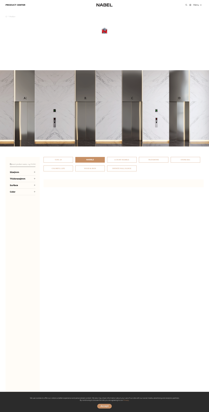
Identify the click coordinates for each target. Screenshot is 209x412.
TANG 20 (58, 160)
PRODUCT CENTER (15, 5)
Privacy (126, 400)
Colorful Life (58, 168)
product (12, 16)
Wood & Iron (90, 168)
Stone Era (185, 160)
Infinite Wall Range (121, 168)
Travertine (153, 160)
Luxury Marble (121, 160)
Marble (90, 160)
